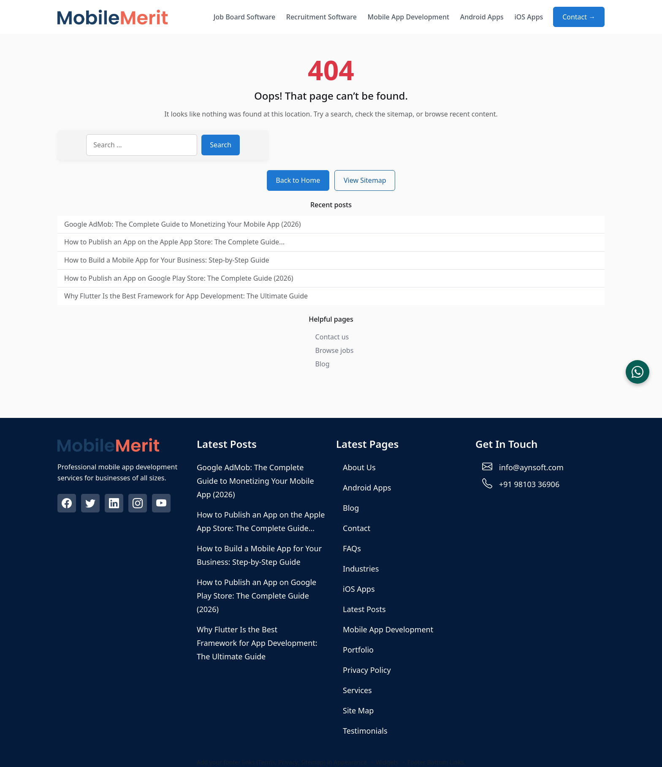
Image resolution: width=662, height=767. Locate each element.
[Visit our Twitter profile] (91, 504)
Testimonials (365, 731)
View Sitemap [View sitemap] (365, 180)
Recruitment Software (321, 17)
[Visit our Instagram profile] (138, 504)
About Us (359, 467)
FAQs (352, 548)
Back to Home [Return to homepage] (298, 180)
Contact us (332, 336)
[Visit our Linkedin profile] (115, 504)
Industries (361, 569)
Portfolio (358, 650)
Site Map (358, 710)
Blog (322, 364)
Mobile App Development (409, 17)
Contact (356, 528)
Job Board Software (245, 17)
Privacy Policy (367, 670)
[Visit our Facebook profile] (67, 504)
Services (357, 690)
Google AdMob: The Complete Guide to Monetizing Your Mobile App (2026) (182, 224)
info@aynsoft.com (531, 467)
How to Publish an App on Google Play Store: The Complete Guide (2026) (178, 278)
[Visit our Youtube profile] (162, 504)
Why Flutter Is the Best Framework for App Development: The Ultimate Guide (186, 296)
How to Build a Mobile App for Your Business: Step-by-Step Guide (166, 260)
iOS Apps (528, 17)
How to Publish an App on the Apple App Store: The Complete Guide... (174, 242)
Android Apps (482, 17)
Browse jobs (334, 350)
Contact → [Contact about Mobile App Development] (578, 17)
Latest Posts (364, 609)
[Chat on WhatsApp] (637, 372)
